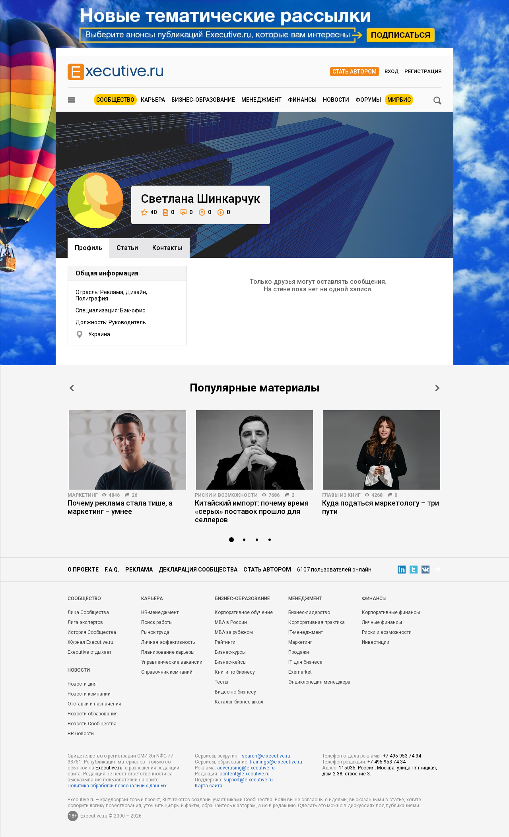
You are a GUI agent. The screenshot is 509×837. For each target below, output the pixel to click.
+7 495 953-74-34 (402, 756)
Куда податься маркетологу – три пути (380, 507)
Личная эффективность (168, 642)
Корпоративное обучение (244, 612)
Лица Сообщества (88, 612)
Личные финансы (382, 622)
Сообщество (115, 100)
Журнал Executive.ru (90, 642)
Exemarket (300, 672)
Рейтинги (225, 642)
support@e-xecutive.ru (248, 780)
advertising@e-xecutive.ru (246, 768)
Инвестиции (375, 642)
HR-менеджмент (160, 612)
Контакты (167, 248)
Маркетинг (83, 495)
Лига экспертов (85, 622)
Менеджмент (261, 100)
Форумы (368, 100)
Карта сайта (208, 786)
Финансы (302, 100)
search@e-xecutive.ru (266, 756)
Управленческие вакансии (171, 662)
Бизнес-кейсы (231, 662)
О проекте (83, 569)
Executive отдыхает (89, 652)
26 (134, 495)
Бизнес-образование (203, 100)
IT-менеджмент (305, 632)
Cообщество (84, 598)
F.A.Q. (112, 569)
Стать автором (354, 71)
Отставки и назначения (94, 704)
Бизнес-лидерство (309, 612)
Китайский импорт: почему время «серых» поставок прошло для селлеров (252, 511)
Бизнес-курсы (230, 652)
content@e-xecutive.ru (245, 774)
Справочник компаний (166, 672)
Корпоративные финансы (391, 612)
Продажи (298, 652)
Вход (392, 71)
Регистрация (422, 71)
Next (437, 388)
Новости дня (82, 684)
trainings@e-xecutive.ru (276, 762)
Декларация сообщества (198, 569)
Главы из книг (341, 495)
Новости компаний (89, 694)
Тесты (221, 682)
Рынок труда (155, 632)
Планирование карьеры (167, 652)
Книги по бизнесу (235, 672)
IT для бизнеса (305, 662)
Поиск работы (157, 622)
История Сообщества (92, 632)
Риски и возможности (226, 495)
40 (149, 212)
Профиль (88, 248)
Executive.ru (108, 768)
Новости (336, 100)
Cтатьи (127, 248)
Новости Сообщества (92, 724)
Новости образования (93, 714)
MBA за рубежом (234, 632)
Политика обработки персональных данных (117, 786)
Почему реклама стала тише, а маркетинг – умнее (120, 507)
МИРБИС (399, 100)
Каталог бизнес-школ (239, 702)
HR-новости (81, 733)
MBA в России (231, 622)
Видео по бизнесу (235, 692)
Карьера (153, 100)
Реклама (139, 569)
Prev (72, 388)
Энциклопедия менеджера (319, 682)
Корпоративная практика (316, 622)
